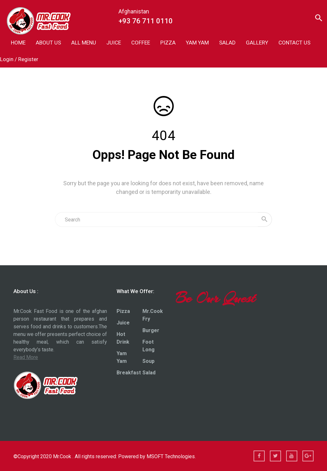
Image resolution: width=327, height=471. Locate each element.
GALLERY (257, 42)
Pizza (123, 311)
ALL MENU (83, 42)
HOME (18, 42)
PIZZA (168, 42)
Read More (25, 357)
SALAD (227, 42)
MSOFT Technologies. (171, 456)
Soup (148, 361)
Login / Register (19, 59)
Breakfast (129, 373)
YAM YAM (197, 42)
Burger (150, 330)
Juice (123, 323)
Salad (149, 373)
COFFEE (140, 42)
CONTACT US (294, 42)
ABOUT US (48, 42)
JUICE (113, 42)
